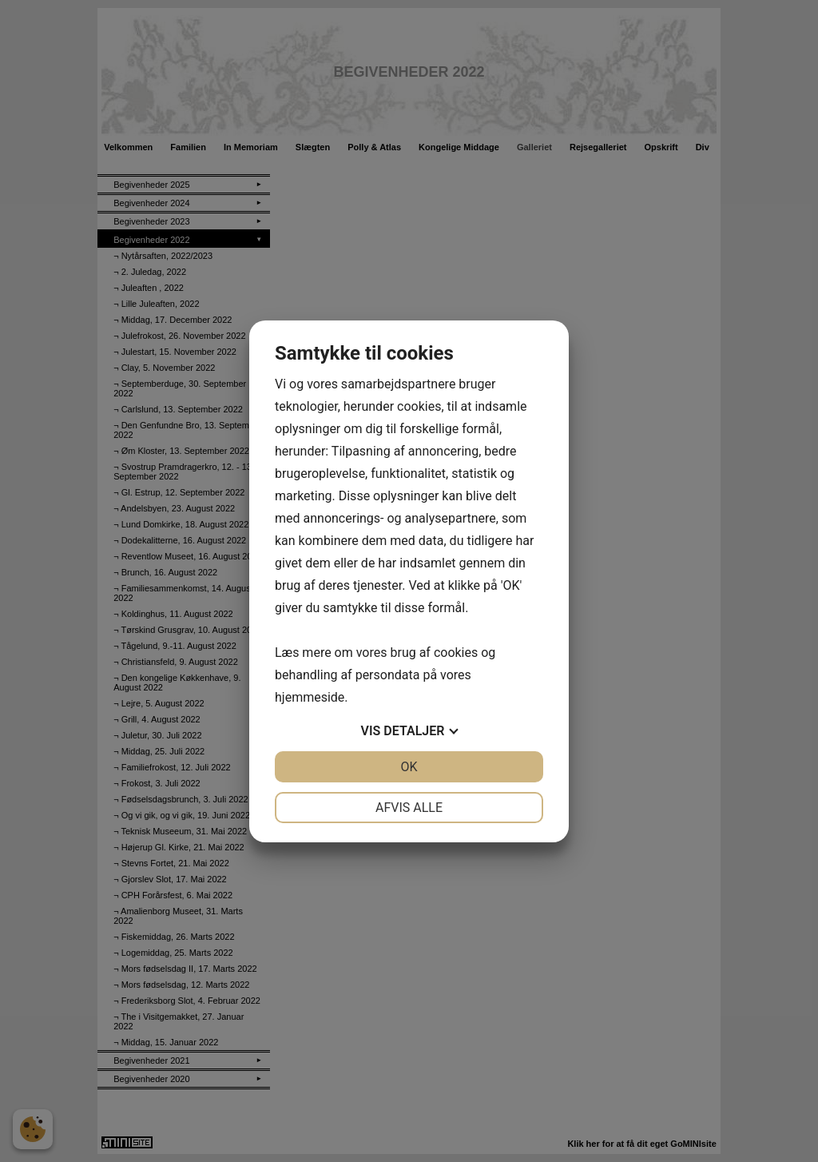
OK (408, 766)
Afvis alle (409, 807)
